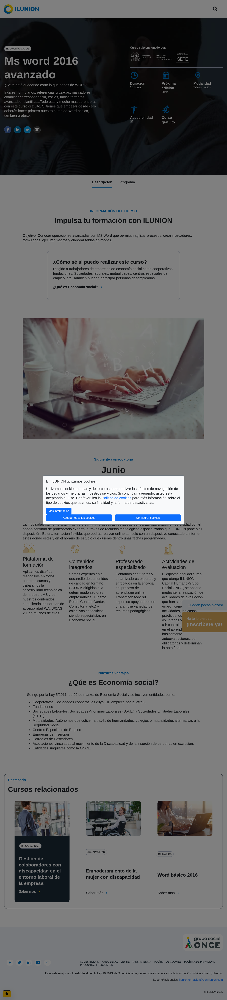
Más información (59, 511)
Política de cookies (116, 498)
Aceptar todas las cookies (79, 517)
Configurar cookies (158, 517)
